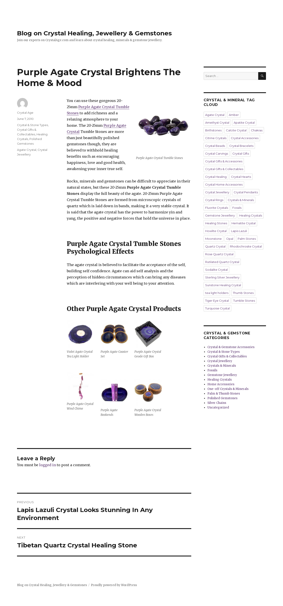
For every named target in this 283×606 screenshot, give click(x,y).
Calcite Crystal (236, 130)
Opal (229, 238)
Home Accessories (220, 384)
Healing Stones (216, 223)
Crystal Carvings (216, 153)
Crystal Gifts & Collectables (224, 169)
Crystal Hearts (241, 176)
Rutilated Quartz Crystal (222, 262)
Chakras (256, 130)
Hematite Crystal (243, 223)
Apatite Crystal (244, 122)
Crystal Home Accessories (224, 184)
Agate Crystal (26, 150)
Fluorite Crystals (216, 207)
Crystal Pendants (246, 192)
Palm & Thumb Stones (223, 393)
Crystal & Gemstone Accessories (230, 347)
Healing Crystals (250, 215)
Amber (234, 115)
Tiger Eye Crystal (217, 300)
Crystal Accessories (244, 138)
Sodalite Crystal (216, 269)
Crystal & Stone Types (32, 125)
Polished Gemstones (222, 398)
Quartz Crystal (215, 246)
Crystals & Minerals (241, 200)
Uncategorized (218, 407)
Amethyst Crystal (217, 122)
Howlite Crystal (216, 231)
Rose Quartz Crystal (219, 254)
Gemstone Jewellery (220, 215)
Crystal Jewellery (217, 192)
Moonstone (213, 238)
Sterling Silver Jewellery (222, 277)
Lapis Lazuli (239, 231)
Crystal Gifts (240, 153)
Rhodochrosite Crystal (246, 246)
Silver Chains (216, 403)
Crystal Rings (214, 200)
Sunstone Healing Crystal (223, 285)
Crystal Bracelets (241, 146)
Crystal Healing (216, 176)
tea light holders (216, 293)
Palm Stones (247, 238)
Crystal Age (25, 112)
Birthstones (213, 130)
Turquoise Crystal (217, 308)
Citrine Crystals (215, 138)
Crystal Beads (215, 146)
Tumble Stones (244, 300)
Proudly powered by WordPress (114, 585)
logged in (47, 465)
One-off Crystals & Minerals (228, 389)
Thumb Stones (243, 293)
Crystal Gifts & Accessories (223, 161)
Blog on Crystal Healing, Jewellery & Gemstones (94, 33)
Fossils (236, 207)
